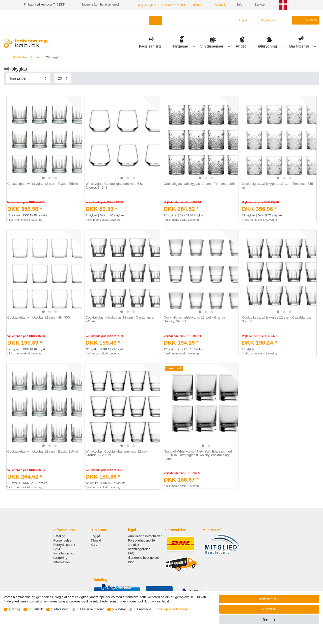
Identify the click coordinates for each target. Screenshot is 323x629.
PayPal (120, 609)
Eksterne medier (92, 609)
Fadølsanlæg (150, 46)
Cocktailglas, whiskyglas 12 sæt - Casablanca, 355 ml (276, 319)
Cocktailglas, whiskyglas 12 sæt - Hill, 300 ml (40, 317)
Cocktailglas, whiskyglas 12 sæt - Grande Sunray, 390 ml (194, 319)
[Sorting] (28, 78)
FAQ (56, 548)
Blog (131, 562)
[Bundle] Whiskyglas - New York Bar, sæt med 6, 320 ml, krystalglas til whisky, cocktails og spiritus (198, 454)
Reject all (269, 609)
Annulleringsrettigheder (145, 535)
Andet (241, 46)
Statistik (37, 609)
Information (61, 562)
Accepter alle (269, 599)
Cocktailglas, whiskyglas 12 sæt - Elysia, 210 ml (42, 451)
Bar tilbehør (299, 46)
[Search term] (79, 20)
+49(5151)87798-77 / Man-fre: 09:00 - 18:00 (165, 4)
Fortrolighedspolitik (141, 540)
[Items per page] (63, 78)
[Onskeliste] (285, 20)
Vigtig (16, 609)
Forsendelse (62, 540)
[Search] (155, 20)
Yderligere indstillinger (173, 609)
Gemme (269, 619)
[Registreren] (265, 20)
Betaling (59, 535)
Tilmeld (96, 540)
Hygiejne (181, 46)
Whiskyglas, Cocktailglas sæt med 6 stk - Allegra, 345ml (116, 185)
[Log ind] (241, 20)
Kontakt (214, 4)
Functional (144, 609)
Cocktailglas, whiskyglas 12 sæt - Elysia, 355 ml (42, 183)
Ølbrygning (268, 46)
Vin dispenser (212, 46)
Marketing (61, 609)
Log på (96, 535)
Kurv (94, 544)
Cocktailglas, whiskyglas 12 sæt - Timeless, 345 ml (277, 185)
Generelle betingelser (143, 557)
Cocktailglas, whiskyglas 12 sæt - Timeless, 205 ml (199, 185)
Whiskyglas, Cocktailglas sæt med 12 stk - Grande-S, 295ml (117, 453)
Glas (37, 56)
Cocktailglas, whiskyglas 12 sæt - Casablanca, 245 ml (120, 319)
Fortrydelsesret (64, 544)
